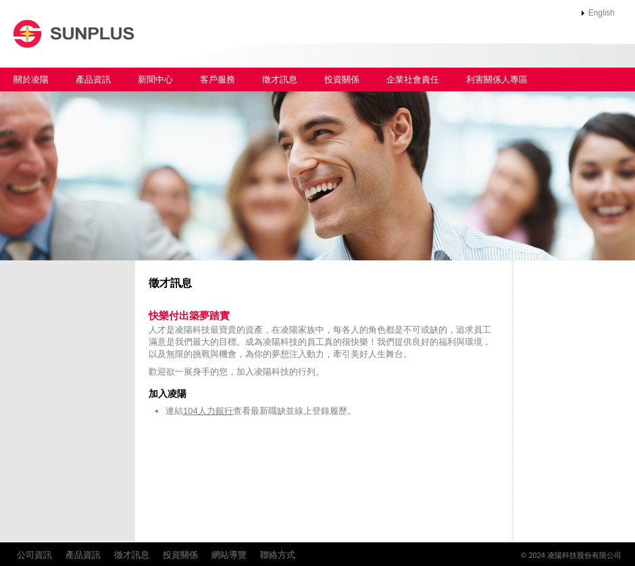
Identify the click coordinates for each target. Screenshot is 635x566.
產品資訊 (93, 79)
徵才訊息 (279, 79)
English (601, 13)
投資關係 (341, 79)
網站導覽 (229, 555)
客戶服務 (217, 79)
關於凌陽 (31, 79)
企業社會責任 (412, 79)
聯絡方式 (277, 555)
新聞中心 (155, 79)
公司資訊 (34, 555)
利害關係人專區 (497, 79)
